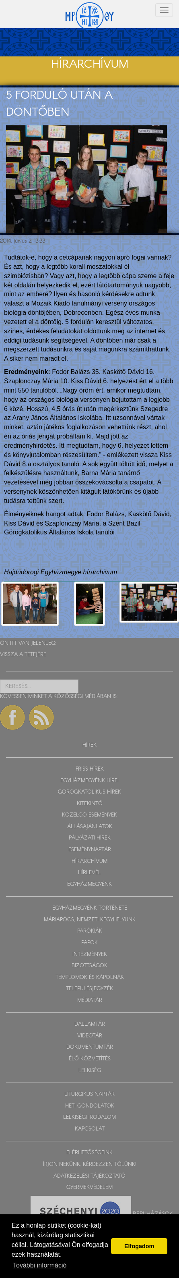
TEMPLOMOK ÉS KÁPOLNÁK (90, 977)
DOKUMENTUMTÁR (89, 1047)
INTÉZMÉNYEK (89, 954)
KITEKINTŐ (90, 804)
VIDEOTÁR (89, 1036)
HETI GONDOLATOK (89, 1106)
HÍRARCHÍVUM (89, 861)
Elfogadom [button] (139, 1246)
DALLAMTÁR (89, 1024)
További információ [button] (39, 1265)
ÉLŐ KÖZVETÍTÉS (90, 1059)
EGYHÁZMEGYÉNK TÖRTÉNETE (89, 908)
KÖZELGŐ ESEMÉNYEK (89, 815)
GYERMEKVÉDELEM (89, 1187)
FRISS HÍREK (90, 769)
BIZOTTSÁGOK (89, 966)
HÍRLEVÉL (89, 873)
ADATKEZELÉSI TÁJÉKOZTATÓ (89, 1176)
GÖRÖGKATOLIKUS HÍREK (89, 792)
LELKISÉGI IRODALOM (89, 1117)
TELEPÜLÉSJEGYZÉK (89, 989)
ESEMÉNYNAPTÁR (89, 850)
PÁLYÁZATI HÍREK (90, 838)
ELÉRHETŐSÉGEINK (89, 1153)
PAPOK (89, 943)
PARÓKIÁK (89, 931)
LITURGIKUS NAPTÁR (89, 1094)
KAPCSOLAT (90, 1129)
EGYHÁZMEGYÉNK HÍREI (89, 781)
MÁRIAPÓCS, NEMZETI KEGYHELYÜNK (90, 920)
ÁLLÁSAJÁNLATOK (89, 827)
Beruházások (153, 1213)
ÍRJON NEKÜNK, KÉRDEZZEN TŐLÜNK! (89, 1164)
